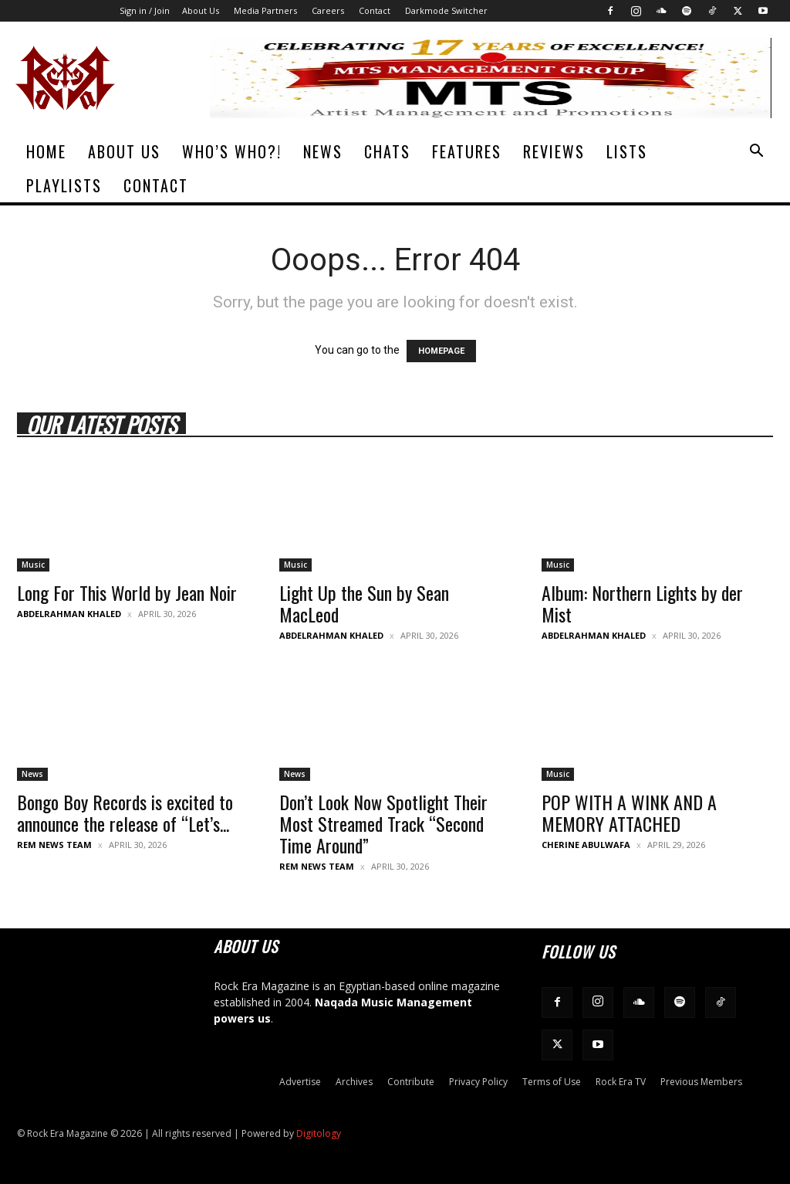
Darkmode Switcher (446, 10)
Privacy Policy (478, 1081)
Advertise (300, 1081)
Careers (328, 10)
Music (33, 564)
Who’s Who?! (232, 151)
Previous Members (701, 1081)
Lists (626, 151)
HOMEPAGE (441, 351)
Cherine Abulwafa (586, 844)
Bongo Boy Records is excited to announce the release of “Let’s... (125, 812)
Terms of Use (551, 1081)
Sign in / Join (145, 10)
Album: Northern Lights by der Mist (642, 603)
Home (46, 151)
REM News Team (54, 844)
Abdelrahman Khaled (69, 613)
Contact (374, 10)
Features (466, 151)
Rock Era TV (621, 1081)
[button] (756, 152)
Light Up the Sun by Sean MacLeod (364, 603)
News (323, 151)
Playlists (64, 185)
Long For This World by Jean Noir (127, 592)
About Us (200, 10)
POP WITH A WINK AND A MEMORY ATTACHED (629, 812)
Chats (387, 151)
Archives (354, 1081)
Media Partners (265, 10)
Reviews (554, 151)
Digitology (318, 1133)
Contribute (410, 1081)
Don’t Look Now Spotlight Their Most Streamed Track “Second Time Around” (383, 823)
